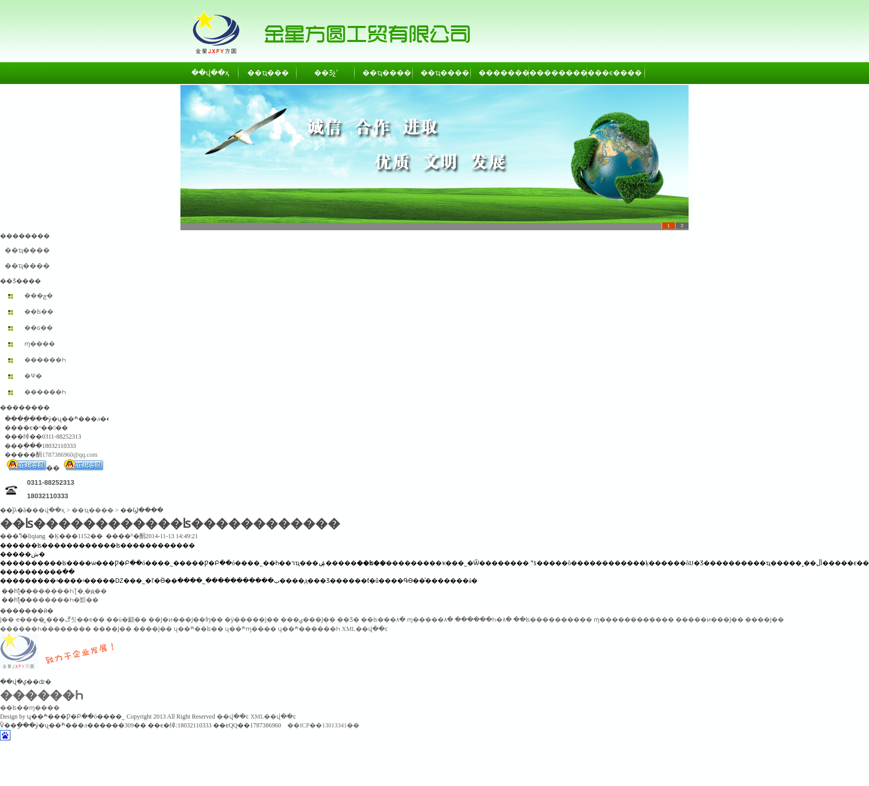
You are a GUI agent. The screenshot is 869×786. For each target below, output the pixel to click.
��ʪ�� (38, 311)
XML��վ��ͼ (365, 629)
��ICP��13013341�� (323, 725)
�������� (500, 73)
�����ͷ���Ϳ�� (710, 619)
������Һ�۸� (483, 619)
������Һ (45, 359)
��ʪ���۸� (383, 619)
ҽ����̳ (30, 619)
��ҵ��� (268, 73)
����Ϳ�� (764, 619)
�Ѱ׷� (33, 376)
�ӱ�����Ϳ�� (252, 619)
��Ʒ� (348, 619)
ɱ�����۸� (430, 619)
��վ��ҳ (210, 73)
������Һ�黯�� (65, 599)
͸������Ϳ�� (7, 619)
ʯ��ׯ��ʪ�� (198, 629)
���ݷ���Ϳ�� (308, 619)
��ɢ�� (38, 327)
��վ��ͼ (233, 716)
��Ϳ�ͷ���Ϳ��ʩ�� (185, 619)
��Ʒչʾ (326, 73)
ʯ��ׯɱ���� (250, 629)
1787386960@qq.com (69, 454)
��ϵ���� (616, 73)
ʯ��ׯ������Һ (309, 629)
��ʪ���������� (552, 619)
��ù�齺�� (126, 619)
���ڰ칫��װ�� (75, 619)
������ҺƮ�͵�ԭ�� (69, 591)
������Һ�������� (45, 629)
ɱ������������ (634, 619)
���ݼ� (38, 295)
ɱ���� (39, 343)
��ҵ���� (384, 73)
